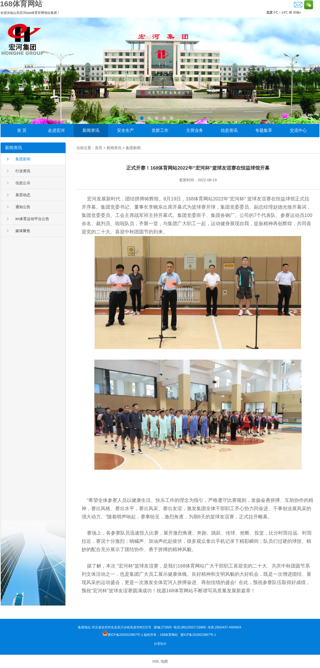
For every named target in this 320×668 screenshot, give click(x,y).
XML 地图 (160, 661)
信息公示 (22, 183)
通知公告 (22, 207)
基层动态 (22, 195)
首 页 (22, 130)
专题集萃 (263, 130)
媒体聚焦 (22, 231)
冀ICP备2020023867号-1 (198, 635)
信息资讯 (229, 130)
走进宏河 (56, 130)
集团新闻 (22, 159)
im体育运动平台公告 (32, 219)
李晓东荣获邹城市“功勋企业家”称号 (160, 71)
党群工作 (160, 130)
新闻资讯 (90, 130)
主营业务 (194, 130)
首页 (98, 148)
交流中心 (298, 130)
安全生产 (125, 130)
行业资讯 (22, 171)
